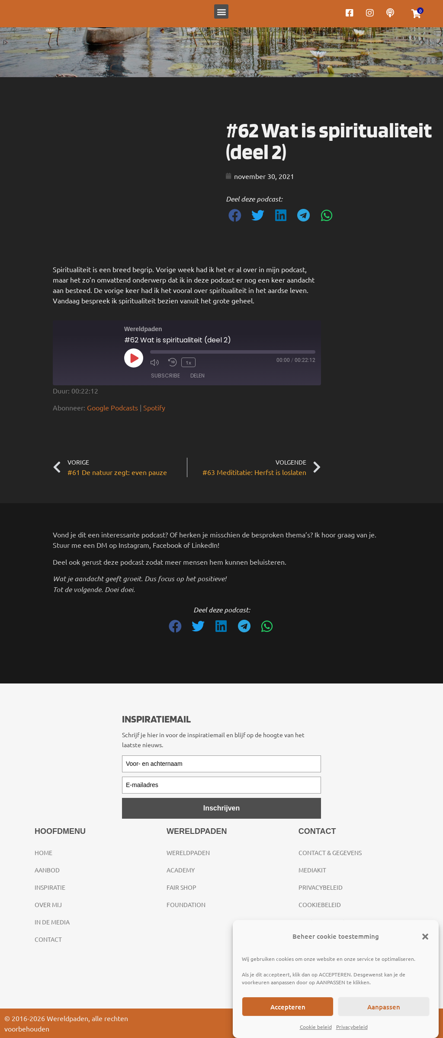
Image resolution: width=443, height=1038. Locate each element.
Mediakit (312, 870)
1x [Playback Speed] (188, 362)
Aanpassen (383, 1006)
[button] (425, 936)
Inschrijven (221, 808)
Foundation (186, 904)
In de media (52, 922)
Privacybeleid (352, 1026)
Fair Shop (181, 887)
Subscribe (165, 375)
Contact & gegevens (330, 852)
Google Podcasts (112, 407)
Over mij (48, 904)
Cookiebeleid (320, 904)
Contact (48, 939)
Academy (181, 870)
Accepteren (287, 1006)
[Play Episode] (133, 358)
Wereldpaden (188, 852)
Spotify (154, 407)
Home (43, 852)
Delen (197, 375)
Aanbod (47, 870)
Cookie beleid (316, 1026)
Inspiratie (50, 887)
